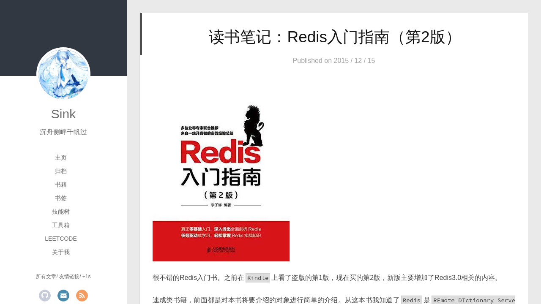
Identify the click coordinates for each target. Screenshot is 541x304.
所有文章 (46, 277)
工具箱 (61, 225)
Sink (63, 114)
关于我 (61, 252)
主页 (61, 157)
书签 (61, 198)
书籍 (61, 184)
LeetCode (61, 238)
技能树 (61, 211)
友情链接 (69, 277)
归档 (61, 171)
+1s (86, 277)
